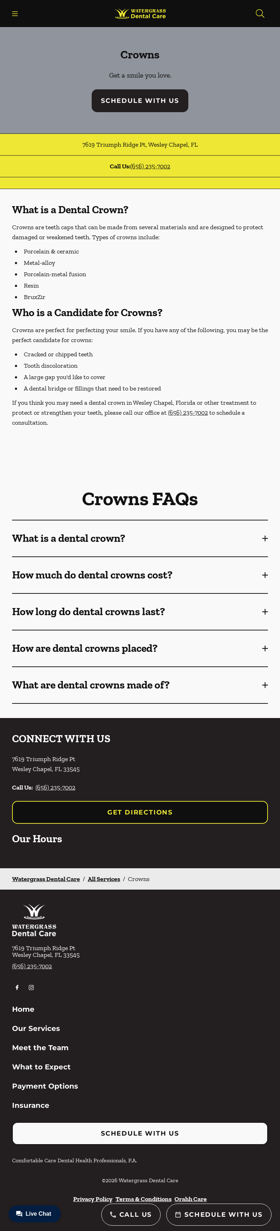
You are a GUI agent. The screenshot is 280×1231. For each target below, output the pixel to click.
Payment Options (45, 1086)
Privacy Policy (93, 1199)
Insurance (30, 1105)
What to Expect (41, 1067)
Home (23, 1009)
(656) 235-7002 (150, 166)
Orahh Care (190, 1199)
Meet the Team (40, 1047)
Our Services (36, 1028)
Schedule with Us (140, 101)
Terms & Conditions (143, 1199)
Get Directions (140, 812)
